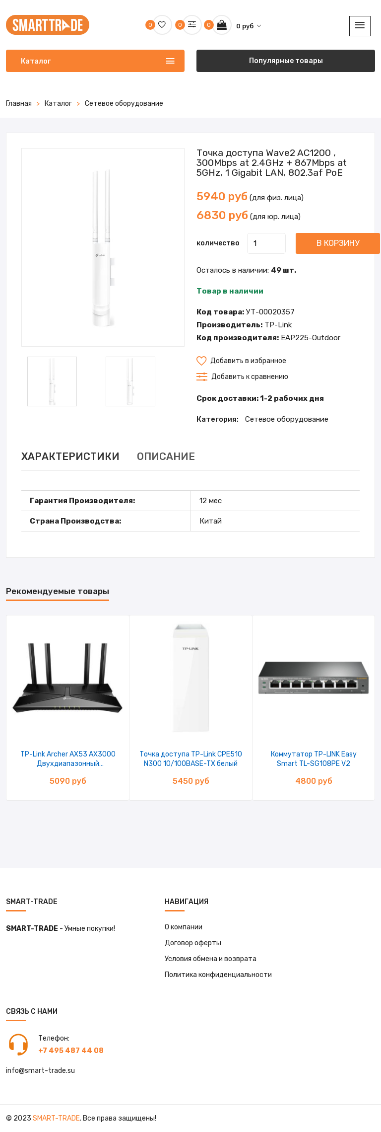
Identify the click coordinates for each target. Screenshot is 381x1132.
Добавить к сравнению (242, 377)
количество (218, 243)
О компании (183, 927)
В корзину (338, 243)
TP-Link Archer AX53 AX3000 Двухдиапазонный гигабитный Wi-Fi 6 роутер (68, 763)
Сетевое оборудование (124, 103)
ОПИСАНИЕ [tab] (166, 456)
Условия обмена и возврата (210, 959)
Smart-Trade (56, 1118)
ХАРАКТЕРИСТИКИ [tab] (70, 456)
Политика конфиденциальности (218, 975)
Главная (19, 103)
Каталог (58, 103)
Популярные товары (286, 61)
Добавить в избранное (241, 361)
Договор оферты (193, 943)
